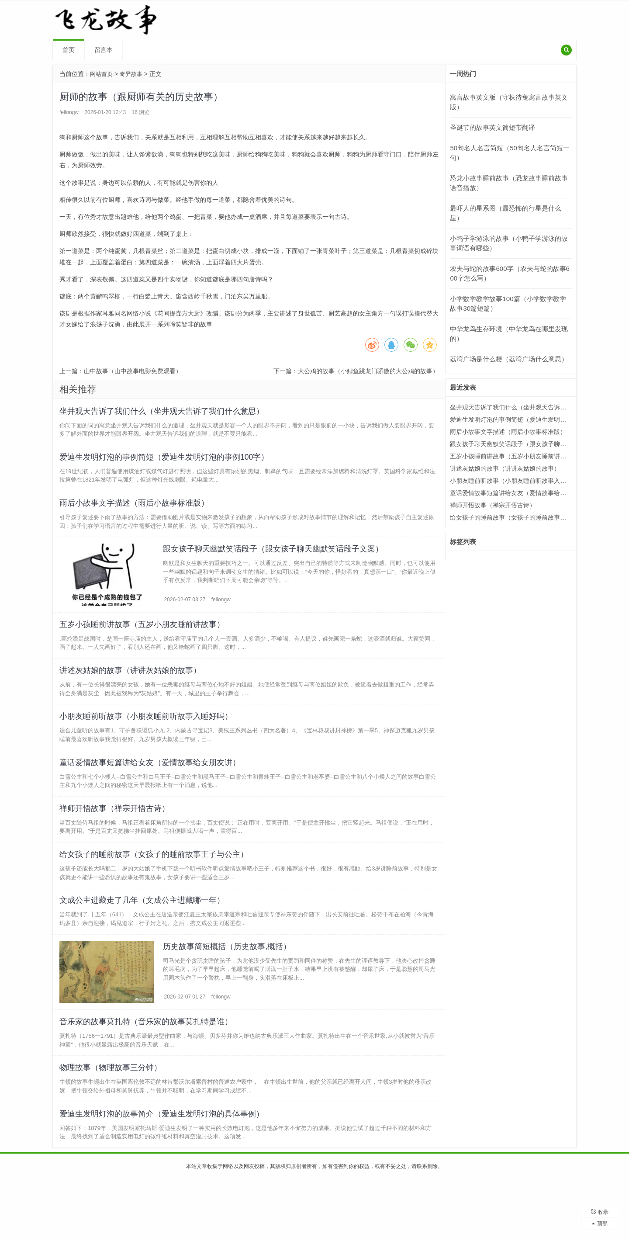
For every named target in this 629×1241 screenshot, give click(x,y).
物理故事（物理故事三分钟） (113, 1123)
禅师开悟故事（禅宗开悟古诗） (117, 843)
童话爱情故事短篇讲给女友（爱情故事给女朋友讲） (152, 793)
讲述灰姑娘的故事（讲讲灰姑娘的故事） (132, 693)
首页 (68, 49)
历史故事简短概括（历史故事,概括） (228, 994)
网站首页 (102, 73)
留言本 (103, 49)
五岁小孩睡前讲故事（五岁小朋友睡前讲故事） (144, 642)
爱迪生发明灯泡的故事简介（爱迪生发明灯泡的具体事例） (164, 1173)
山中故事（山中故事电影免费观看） (133, 370)
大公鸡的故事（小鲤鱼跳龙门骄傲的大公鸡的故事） (368, 370)
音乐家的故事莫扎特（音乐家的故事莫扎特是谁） (148, 1073)
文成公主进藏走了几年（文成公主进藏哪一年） (144, 944)
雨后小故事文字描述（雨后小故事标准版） (136, 513)
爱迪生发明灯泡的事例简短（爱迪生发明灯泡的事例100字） (166, 463)
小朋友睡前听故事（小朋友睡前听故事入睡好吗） (148, 743)
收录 (599, 1208)
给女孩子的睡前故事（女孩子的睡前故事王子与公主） (156, 894)
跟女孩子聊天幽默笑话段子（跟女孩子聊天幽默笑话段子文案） (274, 563)
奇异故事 (133, 73)
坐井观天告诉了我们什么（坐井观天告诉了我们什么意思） (164, 413)
